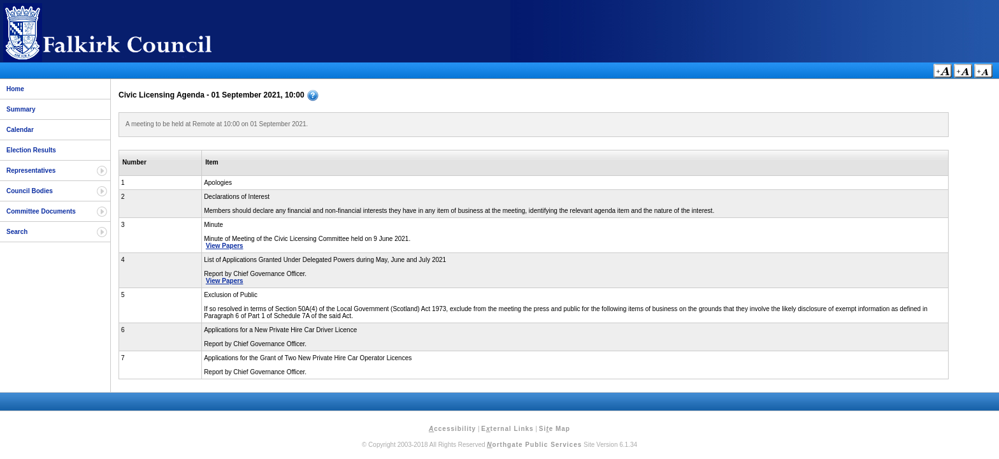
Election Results (31, 150)
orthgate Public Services (534, 444)
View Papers (224, 245)
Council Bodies (29, 190)
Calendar (20, 129)
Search (16, 231)
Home (15, 88)
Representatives (30, 170)
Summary (21, 109)
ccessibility (452, 428)
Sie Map (554, 428)
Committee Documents (41, 211)
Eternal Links (507, 428)
